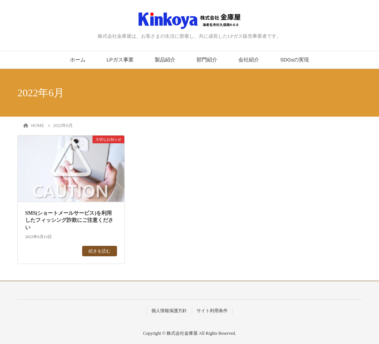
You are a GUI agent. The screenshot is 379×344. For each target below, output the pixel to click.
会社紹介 (248, 60)
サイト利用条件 (212, 310)
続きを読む (99, 251)
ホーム (77, 60)
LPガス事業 (120, 60)
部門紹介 (207, 60)
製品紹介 (165, 60)
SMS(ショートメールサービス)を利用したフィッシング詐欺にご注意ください (69, 220)
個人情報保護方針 (169, 310)
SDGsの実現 (294, 60)
